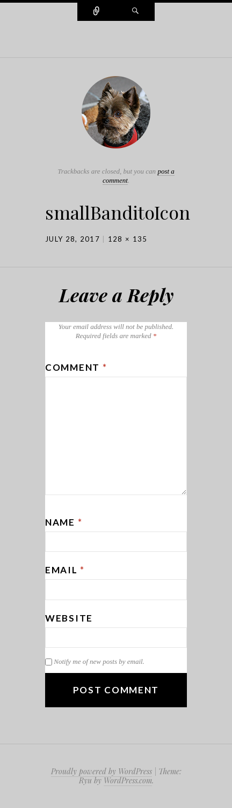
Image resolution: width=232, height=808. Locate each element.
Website (69, 618)
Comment (76, 367)
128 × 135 (128, 239)
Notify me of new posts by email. (99, 661)
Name (63, 522)
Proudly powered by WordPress (101, 771)
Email (65, 569)
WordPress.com (128, 780)
